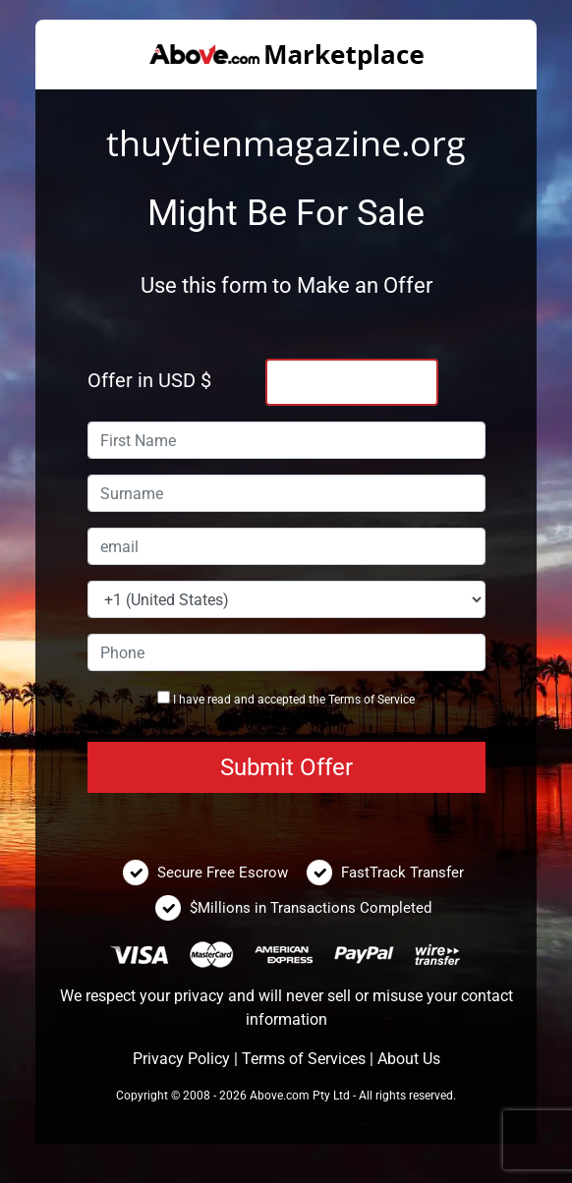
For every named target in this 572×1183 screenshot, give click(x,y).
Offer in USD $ (149, 380)
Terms (344, 699)
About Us (408, 1058)
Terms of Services (304, 1058)
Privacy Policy (181, 1058)
